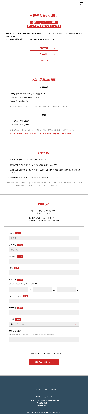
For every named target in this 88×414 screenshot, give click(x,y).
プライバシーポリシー (38, 353)
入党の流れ (44, 54)
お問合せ (54, 389)
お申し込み (44, 61)
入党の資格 (44, 48)
